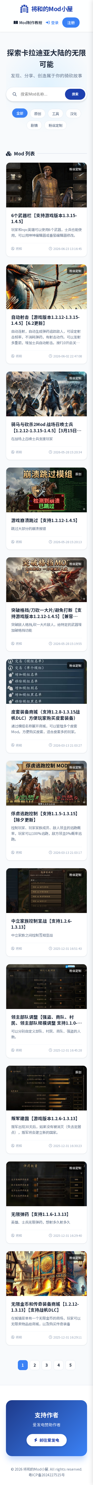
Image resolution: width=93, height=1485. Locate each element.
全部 (19, 113)
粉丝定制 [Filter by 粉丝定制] (55, 125)
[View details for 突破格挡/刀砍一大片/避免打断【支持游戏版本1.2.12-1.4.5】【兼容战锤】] (46, 604)
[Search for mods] (41, 94)
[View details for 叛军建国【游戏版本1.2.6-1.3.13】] (46, 1109)
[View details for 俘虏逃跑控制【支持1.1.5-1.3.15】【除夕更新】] (46, 811)
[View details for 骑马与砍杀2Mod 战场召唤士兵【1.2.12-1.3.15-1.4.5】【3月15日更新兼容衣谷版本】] (46, 415)
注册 (71, 22)
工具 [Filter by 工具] (55, 113)
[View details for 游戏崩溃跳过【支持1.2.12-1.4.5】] (46, 508)
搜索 (75, 94)
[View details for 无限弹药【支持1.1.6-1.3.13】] (46, 1202)
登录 (52, 22)
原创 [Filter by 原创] (37, 113)
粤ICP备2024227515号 (47, 1474)
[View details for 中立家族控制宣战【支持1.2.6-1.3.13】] (46, 912)
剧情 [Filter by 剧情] (34, 125)
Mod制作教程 (28, 22)
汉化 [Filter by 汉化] (73, 113)
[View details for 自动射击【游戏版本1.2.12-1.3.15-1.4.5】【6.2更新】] (46, 314)
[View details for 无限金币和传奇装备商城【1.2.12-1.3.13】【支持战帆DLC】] (46, 1298)
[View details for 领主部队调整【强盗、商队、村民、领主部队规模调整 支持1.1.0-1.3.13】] (46, 1011)
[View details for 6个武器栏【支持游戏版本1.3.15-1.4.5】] (46, 209)
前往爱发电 (46, 1440)
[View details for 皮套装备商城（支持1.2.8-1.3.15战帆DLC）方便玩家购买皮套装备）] (46, 706)
